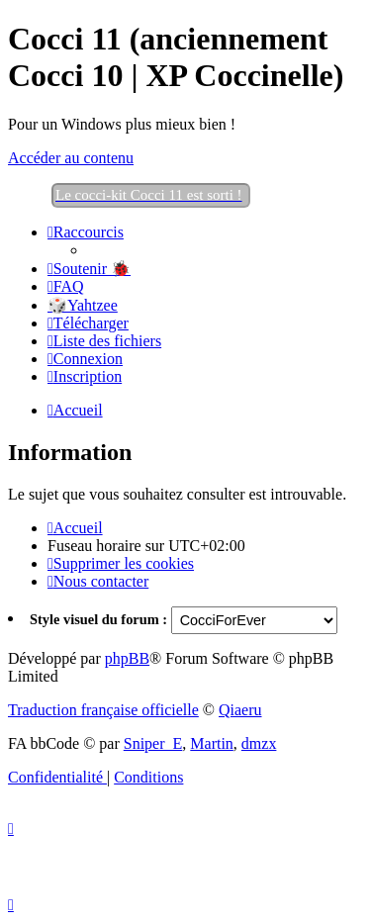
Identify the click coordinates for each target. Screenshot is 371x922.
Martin (211, 743)
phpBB (127, 658)
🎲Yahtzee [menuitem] (82, 305)
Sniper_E (153, 743)
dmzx (259, 743)
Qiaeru (240, 709)
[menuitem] (89, 268)
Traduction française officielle (103, 709)
